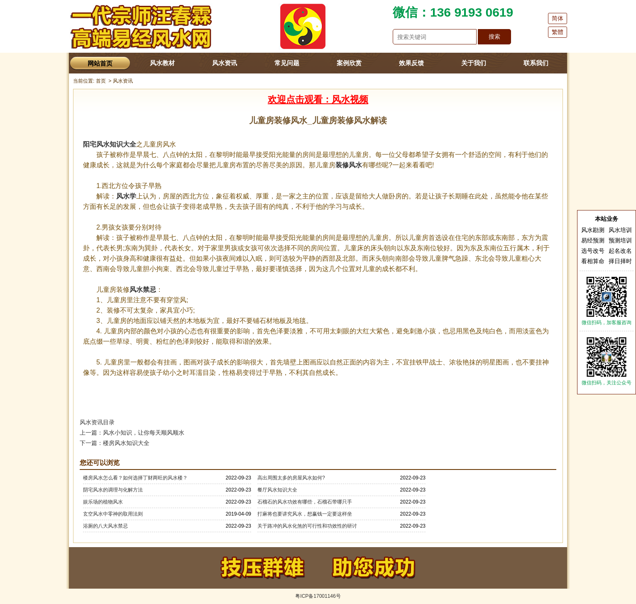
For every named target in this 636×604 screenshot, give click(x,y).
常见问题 (286, 62)
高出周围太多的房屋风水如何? (291, 478)
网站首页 (100, 63)
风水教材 (162, 62)
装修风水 (348, 165)
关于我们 (473, 62)
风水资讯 (224, 62)
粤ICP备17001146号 (317, 596)
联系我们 (535, 62)
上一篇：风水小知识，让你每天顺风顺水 (132, 432)
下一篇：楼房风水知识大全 (114, 443)
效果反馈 (411, 62)
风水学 (126, 196)
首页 (101, 81)
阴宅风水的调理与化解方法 (113, 490)
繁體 (557, 32)
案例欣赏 (349, 62)
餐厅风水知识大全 (277, 490)
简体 (557, 18)
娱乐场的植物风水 (103, 502)
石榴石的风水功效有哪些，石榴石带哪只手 (304, 502)
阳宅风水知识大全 (109, 144)
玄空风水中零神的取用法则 (113, 514)
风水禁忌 (143, 289)
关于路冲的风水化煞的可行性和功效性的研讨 (307, 526)
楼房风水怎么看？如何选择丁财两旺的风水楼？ (135, 478)
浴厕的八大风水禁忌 (105, 526)
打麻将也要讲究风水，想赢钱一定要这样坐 (304, 514)
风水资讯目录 (97, 422)
